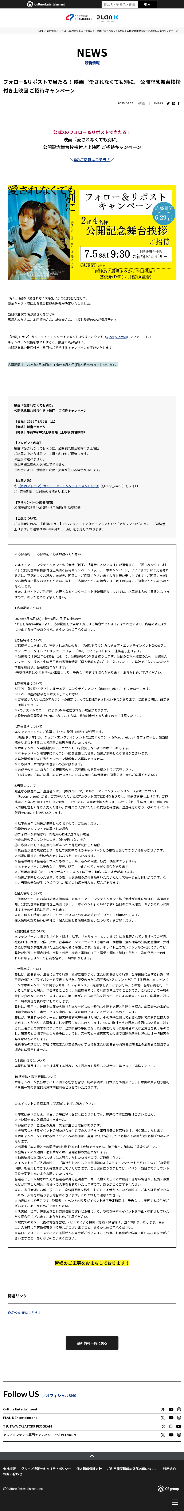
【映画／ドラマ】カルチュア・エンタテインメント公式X (58, 486)
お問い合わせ (12, 1474)
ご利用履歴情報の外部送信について (132, 1468)
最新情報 (51, 30)
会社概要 (9, 1468)
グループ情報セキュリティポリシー (46, 1468)
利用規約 (169, 1468)
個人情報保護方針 (89, 1468)
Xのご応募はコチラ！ (92, 159)
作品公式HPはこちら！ (24, 1312)
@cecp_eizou (116, 336)
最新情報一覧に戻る (92, 1343)
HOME (40, 30)
